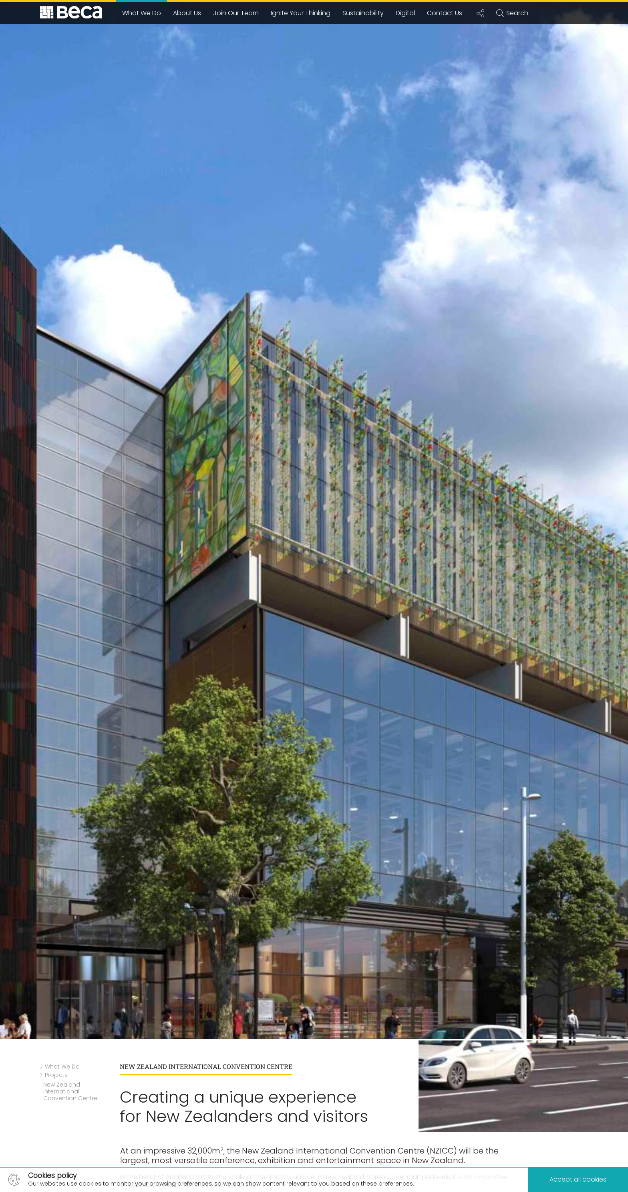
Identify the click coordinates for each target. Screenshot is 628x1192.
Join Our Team (236, 13)
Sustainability (363, 13)
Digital (405, 13)
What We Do (141, 13)
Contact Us (444, 13)
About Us (187, 13)
